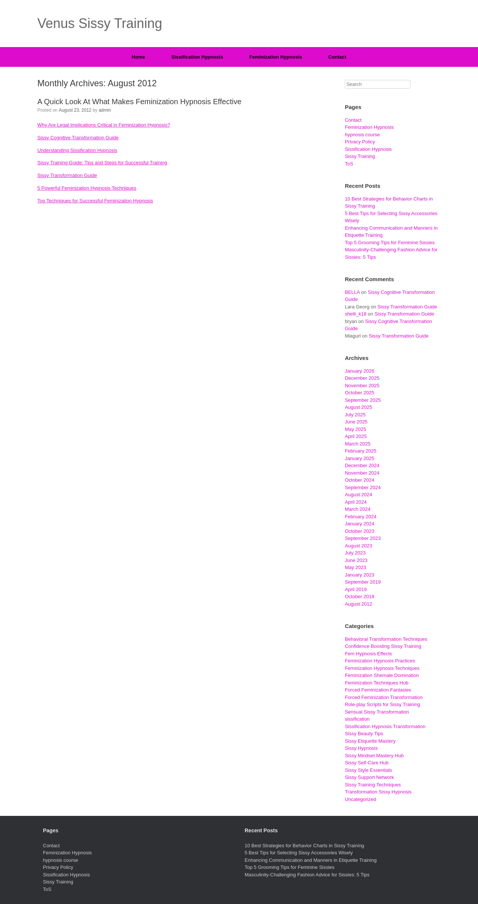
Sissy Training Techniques (373, 784)
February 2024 (360, 516)
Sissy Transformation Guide (67, 175)
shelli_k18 (355, 314)
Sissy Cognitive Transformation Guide (77, 137)
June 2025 (356, 422)
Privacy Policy (360, 142)
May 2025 (355, 429)
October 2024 (359, 480)
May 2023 (355, 567)
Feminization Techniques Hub (376, 683)
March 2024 (357, 509)
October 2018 (359, 596)
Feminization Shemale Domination (382, 675)
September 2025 (363, 400)
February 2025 (360, 451)
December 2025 (362, 378)
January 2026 (359, 371)
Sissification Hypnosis (197, 57)
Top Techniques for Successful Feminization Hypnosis (95, 201)
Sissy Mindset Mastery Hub (374, 755)
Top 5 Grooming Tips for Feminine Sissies (390, 242)
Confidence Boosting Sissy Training (383, 646)
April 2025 (356, 436)
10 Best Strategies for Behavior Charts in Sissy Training (304, 845)
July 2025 (355, 414)
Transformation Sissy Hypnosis (378, 792)
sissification (357, 719)
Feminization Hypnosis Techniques (382, 668)
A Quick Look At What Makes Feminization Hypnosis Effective (139, 101)
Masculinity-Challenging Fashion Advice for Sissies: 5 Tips (307, 874)
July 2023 (355, 553)
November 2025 (362, 385)
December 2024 (362, 465)
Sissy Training (360, 156)
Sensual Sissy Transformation (377, 712)
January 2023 (359, 575)
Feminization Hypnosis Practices (380, 661)
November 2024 (362, 473)
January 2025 (359, 458)
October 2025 (359, 392)
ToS (349, 164)
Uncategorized (360, 799)
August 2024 (358, 494)
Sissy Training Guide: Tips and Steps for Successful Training (102, 162)
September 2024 (363, 487)
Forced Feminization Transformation (383, 697)
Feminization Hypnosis (275, 57)
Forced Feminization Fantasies (378, 690)
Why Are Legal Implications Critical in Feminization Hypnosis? (103, 125)
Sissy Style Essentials (368, 770)
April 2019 (356, 589)
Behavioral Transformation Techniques (386, 639)
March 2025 (357, 444)
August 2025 (358, 407)
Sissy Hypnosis (361, 748)
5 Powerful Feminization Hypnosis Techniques (86, 188)
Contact (337, 57)
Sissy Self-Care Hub (366, 762)
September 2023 (363, 538)
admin (105, 110)
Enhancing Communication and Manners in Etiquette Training (310, 860)
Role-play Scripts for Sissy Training (382, 704)
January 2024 (359, 523)
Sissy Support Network (369, 777)
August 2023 (358, 546)
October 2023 (359, 531)
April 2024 (356, 502)
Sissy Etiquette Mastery (370, 741)
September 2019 (363, 582)
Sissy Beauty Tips (364, 733)
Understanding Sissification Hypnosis (77, 150)
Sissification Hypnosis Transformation (385, 726)
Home (138, 57)
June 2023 (356, 560)
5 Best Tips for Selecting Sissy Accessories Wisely (299, 852)
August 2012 (358, 604)
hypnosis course (362, 134)
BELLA (352, 292)
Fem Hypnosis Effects (368, 653)
